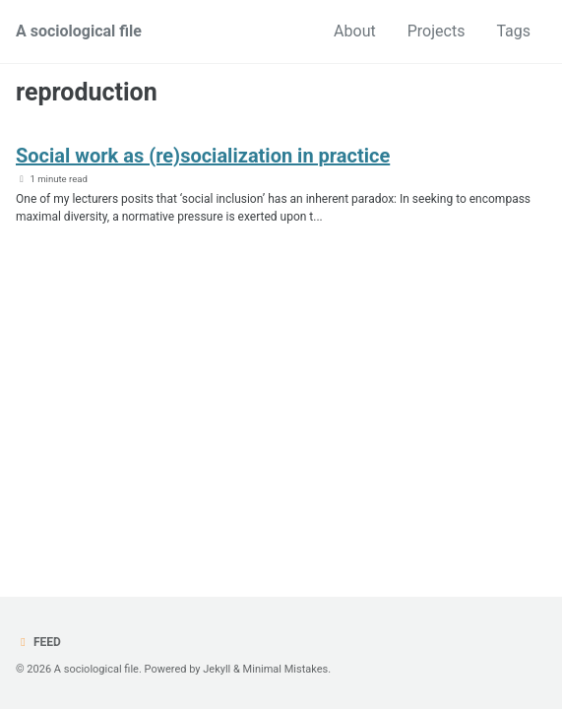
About (355, 31)
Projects (436, 31)
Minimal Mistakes (286, 669)
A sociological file (79, 31)
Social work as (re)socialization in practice (203, 155)
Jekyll (216, 669)
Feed (38, 642)
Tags (513, 31)
